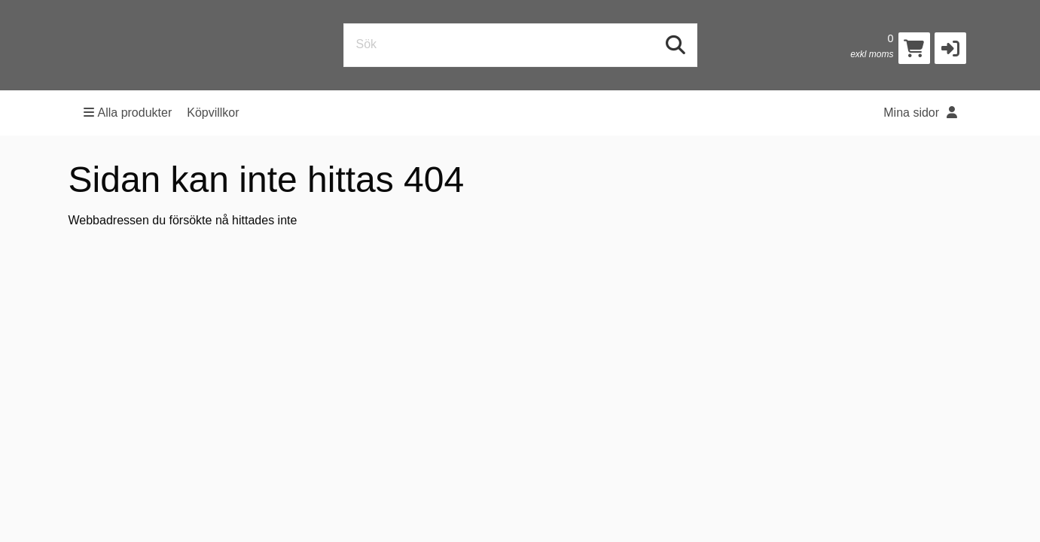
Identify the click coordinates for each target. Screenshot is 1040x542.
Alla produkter (128, 112)
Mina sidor (919, 112)
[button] (950, 48)
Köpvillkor (213, 112)
